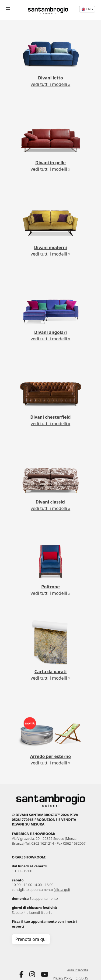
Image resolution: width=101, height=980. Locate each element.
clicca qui (62, 889)
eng (87, 9)
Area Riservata (77, 970)
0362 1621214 (43, 843)
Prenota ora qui (31, 939)
